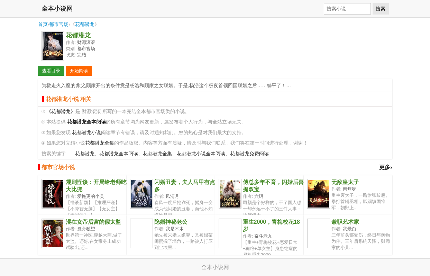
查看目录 (51, 70)
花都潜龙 (84, 24)
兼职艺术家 (345, 222)
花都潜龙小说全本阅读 (201, 153)
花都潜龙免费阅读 (249, 153)
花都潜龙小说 (86, 132)
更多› (385, 167)
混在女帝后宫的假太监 (93, 222)
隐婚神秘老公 (170, 222)
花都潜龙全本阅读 (118, 153)
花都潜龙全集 (99, 143)
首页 (43, 24)
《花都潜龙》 (60, 111)
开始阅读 (79, 70)
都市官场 (58, 24)
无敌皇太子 (345, 182)
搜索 (380, 8)
